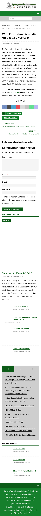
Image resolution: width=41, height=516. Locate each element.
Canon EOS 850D (19, 460)
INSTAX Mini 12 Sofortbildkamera (18, 430)
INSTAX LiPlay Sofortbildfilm (16, 426)
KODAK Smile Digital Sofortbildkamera (20, 435)
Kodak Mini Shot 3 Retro (14, 422)
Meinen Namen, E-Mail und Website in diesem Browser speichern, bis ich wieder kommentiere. (19, 200)
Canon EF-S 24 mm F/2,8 (22, 307)
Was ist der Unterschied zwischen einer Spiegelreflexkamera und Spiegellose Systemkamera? (18, 390)
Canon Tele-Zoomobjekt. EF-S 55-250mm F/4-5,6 (25, 318)
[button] (38, 13)
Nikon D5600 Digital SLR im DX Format (24, 472)
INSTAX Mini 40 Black (13, 410)
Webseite (6, 189)
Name (4, 174)
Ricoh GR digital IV (14, 114)
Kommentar (7, 157)
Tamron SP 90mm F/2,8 (21, 349)
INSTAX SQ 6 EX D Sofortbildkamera (19, 405)
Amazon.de (14, 92)
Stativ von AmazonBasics (22, 328)
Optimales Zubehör (10, 214)
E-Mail (4, 182)
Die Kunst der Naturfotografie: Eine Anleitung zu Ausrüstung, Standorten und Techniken (20, 379)
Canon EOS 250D (19, 449)
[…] (11, 299)
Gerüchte (17, 26)
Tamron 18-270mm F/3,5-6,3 (17, 273)
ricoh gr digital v (10, 118)
